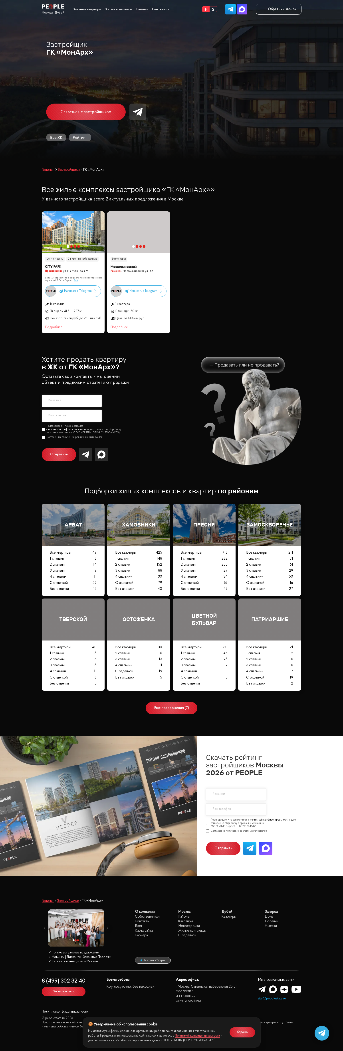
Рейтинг (80, 137)
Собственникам (147, 917)
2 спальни (73, 565)
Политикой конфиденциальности (197, 1035)
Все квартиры (73, 553)
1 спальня (73, 559)
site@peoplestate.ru (272, 998)
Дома (269, 917)
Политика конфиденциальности (65, 1011)
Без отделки (73, 589)
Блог (139, 926)
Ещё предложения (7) (171, 708)
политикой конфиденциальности (67, 429)
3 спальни (73, 571)
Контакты (142, 921)
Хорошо (242, 1032)
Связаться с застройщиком (85, 112)
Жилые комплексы (118, 9)
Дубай (59, 12)
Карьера (141, 935)
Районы (142, 9)
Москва (47, 12)
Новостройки (189, 926)
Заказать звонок (63, 991)
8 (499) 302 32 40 (63, 981)
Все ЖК (56, 137)
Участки (271, 926)
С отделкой (73, 583)
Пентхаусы (160, 9)
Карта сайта (144, 931)
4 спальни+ (73, 577)
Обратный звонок (278, 9)
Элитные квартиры (87, 9)
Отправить (59, 454)
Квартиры (185, 921)
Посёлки (271, 921)
